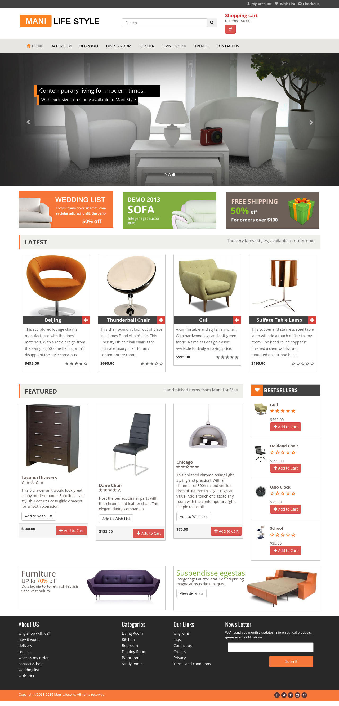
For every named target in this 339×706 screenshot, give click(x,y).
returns (25, 651)
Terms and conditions (192, 663)
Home (35, 45)
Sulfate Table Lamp (279, 320)
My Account (259, 3)
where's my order (34, 657)
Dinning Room (134, 651)
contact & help (31, 663)
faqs (177, 639)
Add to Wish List (39, 516)
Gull (204, 320)
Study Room (132, 663)
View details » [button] (191, 593)
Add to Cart (71, 530)
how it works (30, 639)
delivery (25, 645)
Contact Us (227, 45)
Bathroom (61, 45)
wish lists (26, 675)
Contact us (182, 645)
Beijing (53, 320)
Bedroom (89, 45)
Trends (202, 45)
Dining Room (119, 45)
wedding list (29, 669)
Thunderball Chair (128, 320)
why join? (181, 633)
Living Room (175, 45)
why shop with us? (34, 633)
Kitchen (147, 45)
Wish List (285, 3)
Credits (179, 651)
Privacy (179, 657)
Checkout (308, 3)
